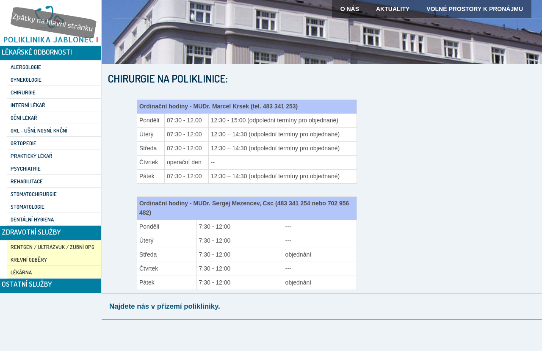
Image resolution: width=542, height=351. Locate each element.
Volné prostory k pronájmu (474, 9)
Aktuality (392, 9)
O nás (349, 9)
